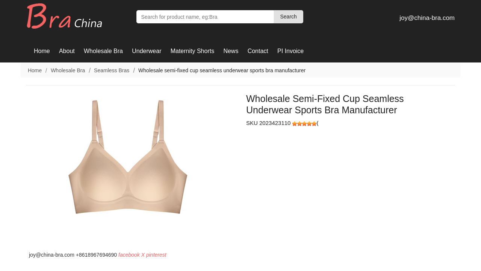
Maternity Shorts (192, 51)
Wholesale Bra (103, 51)
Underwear (146, 51)
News (230, 51)
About (67, 51)
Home (42, 51)
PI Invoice (290, 51)
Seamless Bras (111, 70)
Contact (258, 51)
